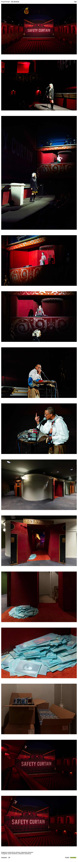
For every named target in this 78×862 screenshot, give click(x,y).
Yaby (75, 1)
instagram (4, 857)
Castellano (73, 857)
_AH (9, 857)
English (67, 857)
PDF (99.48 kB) (15, 1)
